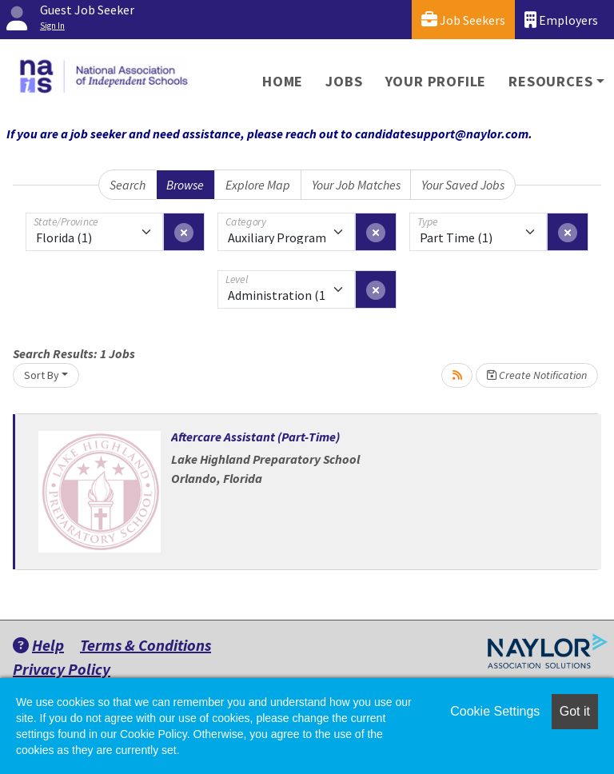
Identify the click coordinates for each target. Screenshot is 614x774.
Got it (575, 711)
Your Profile (436, 81)
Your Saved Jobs (462, 185)
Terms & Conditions (145, 645)
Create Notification (537, 375)
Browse (185, 185)
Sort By (41, 375)
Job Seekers (463, 20)
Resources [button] (550, 81)
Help (38, 645)
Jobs (343, 81)
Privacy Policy (61, 669)
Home (282, 81)
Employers (561, 20)
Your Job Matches (356, 185)
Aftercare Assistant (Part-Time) (255, 437)
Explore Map (257, 185)
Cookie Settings (495, 711)
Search (128, 185)
